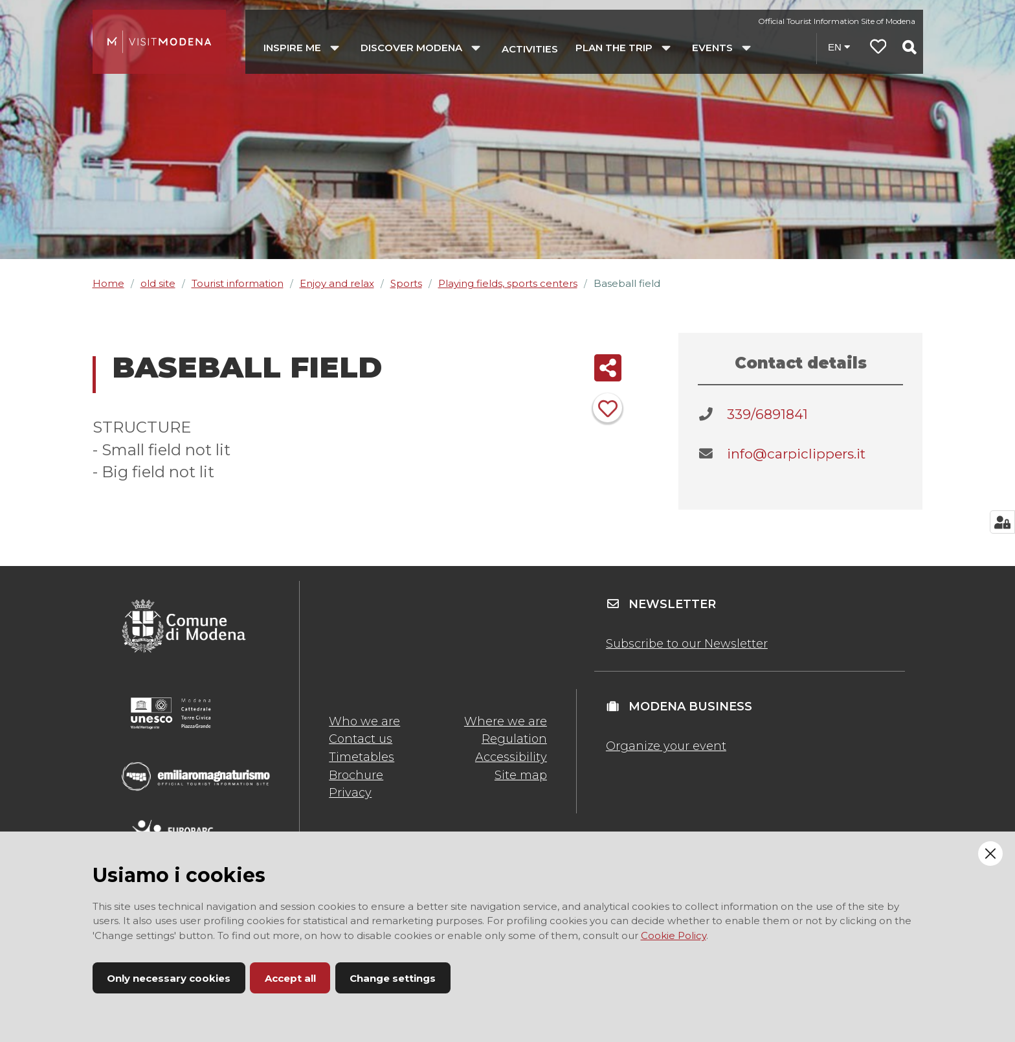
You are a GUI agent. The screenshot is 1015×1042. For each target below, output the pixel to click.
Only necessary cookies (168, 978)
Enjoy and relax (337, 283)
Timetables (361, 757)
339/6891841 (767, 414)
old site (157, 283)
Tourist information (238, 283)
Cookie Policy (673, 935)
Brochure (356, 775)
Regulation (514, 739)
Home (108, 283)
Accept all (290, 978)
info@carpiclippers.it (796, 454)
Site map (521, 775)
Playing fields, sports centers (507, 283)
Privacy (350, 793)
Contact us (360, 739)
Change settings (393, 978)
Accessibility (511, 757)
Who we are (364, 721)
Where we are (505, 721)
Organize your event (666, 746)
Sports (406, 283)
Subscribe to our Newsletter (687, 644)
